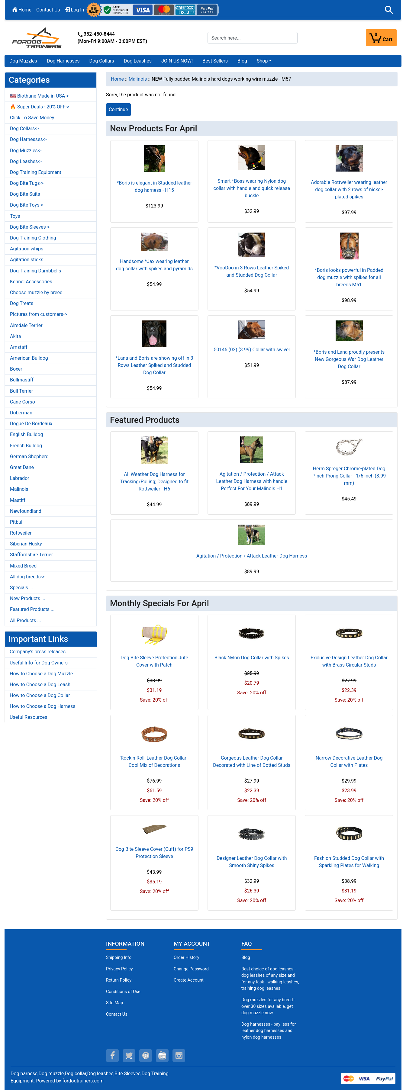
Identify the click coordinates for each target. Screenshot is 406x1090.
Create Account (189, 980)
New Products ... (27, 598)
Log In (74, 10)
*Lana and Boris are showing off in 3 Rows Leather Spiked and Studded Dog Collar (154, 365)
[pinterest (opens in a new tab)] (146, 1056)
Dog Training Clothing (33, 238)
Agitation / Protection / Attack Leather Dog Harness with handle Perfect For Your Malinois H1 (251, 481)
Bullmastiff (22, 380)
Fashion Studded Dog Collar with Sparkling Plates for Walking (349, 861)
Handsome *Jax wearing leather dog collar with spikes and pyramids (154, 265)
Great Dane (22, 467)
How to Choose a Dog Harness (43, 706)
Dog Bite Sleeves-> (30, 227)
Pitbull (17, 522)
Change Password (191, 969)
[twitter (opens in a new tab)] (129, 1056)
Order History (186, 957)
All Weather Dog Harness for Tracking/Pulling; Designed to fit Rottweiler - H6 (154, 481)
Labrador (19, 478)
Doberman (21, 413)
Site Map (114, 1002)
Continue (118, 109)
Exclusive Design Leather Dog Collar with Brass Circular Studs (349, 661)
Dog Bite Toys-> (26, 205)
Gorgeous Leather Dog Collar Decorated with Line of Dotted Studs (251, 761)
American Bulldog (29, 358)
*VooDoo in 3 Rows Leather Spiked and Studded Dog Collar (251, 271)
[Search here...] (253, 37)
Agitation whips (26, 249)
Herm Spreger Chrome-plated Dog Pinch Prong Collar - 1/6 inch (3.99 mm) (349, 476)
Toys (15, 216)
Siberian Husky (26, 544)
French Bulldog (26, 446)
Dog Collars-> (24, 128)
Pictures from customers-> (38, 314)
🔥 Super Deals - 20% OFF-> (39, 107)
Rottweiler (21, 533)
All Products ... (25, 620)
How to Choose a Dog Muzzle (41, 674)
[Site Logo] (37, 37)
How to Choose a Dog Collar (40, 695)
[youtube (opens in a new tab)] (162, 1056)
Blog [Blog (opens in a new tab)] (242, 61)
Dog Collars (101, 61)
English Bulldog (26, 434)
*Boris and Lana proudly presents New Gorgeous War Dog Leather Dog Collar (349, 359)
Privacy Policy (119, 969)
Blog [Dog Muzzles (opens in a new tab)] (245, 957)
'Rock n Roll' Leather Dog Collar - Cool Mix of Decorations (154, 761)
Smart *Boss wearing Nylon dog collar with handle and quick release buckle (252, 188)
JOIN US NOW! (177, 61)
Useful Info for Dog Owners (39, 663)
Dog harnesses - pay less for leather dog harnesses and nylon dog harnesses (268, 1031)
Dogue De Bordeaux (31, 423)
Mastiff (17, 500)
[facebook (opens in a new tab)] (112, 1056)
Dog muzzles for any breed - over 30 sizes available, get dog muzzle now (268, 1006)
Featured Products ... (32, 609)
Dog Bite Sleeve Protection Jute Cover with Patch (154, 661)
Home (21, 10)
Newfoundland (25, 511)
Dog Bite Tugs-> (27, 183)
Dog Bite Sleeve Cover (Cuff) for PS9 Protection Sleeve (154, 852)
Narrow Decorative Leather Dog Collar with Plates (349, 761)
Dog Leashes (138, 61)
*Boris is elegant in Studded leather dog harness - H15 (154, 186)
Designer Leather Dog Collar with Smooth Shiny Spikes (252, 861)
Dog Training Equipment (35, 172)
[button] (389, 10)
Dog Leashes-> (26, 161)
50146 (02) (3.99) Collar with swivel (252, 349)
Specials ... (21, 587)
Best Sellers (215, 61)
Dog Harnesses (63, 61)
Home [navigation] (117, 79)
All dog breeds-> (27, 577)
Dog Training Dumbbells (35, 271)
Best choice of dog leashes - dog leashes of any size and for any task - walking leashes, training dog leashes (270, 978)
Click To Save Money (32, 118)
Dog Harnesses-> (28, 139)
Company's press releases (38, 651)
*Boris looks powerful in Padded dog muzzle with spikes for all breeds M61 (349, 277)
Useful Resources (28, 717)
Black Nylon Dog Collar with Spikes (251, 658)
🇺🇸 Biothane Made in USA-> (39, 96)
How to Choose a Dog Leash (40, 684)
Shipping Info (118, 957)
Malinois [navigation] (138, 79)
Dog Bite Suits (25, 194)
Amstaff (18, 347)
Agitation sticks (26, 259)
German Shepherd (29, 456)
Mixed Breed (23, 566)
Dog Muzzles (23, 61)
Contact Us (48, 10)
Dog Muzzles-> (26, 150)
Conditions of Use (123, 991)
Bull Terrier (21, 391)
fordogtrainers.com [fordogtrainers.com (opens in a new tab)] (83, 1081)
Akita (15, 336)
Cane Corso (22, 402)
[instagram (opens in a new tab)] (179, 1056)
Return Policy (118, 980)
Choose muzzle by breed (36, 292)
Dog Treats (21, 303)
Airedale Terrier (26, 325)
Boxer (16, 369)
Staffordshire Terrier (31, 555)
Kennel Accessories (31, 282)
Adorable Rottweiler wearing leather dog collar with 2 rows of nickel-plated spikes (349, 189)
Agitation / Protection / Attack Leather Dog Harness (251, 556)
